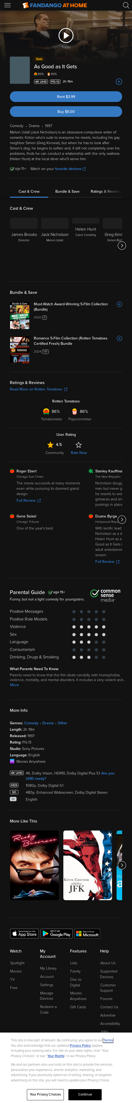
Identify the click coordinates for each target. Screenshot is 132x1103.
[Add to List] (119, 81)
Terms (108, 1040)
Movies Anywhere (78, 996)
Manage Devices (46, 996)
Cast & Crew (29, 191)
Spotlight (17, 963)
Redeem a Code (48, 1010)
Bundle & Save (67, 191)
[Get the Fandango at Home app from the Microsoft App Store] (87, 933)
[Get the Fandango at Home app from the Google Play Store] (56, 933)
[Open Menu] (8, 5)
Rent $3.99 (66, 96)
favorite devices (70, 169)
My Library (48, 968)
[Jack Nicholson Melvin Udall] (55, 246)
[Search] (126, 5)
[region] (66, 1068)
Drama (48, 723)
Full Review (28, 500)
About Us (108, 963)
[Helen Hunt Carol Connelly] (86, 246)
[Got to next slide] (122, 246)
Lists (73, 963)
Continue (85, 1094)
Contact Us (109, 1007)
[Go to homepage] (54, 5)
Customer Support (108, 988)
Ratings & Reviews (106, 191)
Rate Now (79, 452)
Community (55, 452)
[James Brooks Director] (24, 246)
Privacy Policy (80, 1045)
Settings (46, 985)
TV (12, 979)
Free (14, 988)
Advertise (108, 1015)
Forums (106, 999)
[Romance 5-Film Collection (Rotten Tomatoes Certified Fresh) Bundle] (78, 341)
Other (62, 723)
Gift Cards (78, 1007)
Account (47, 976)
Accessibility (110, 1023)
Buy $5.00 (66, 111)
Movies (16, 971)
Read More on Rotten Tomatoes (38, 389)
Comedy (31, 723)
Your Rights (55, 1056)
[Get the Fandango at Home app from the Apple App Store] (24, 933)
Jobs (104, 1031)
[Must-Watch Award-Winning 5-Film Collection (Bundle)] (78, 307)
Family (75, 971)
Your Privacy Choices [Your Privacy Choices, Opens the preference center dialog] (45, 1094)
